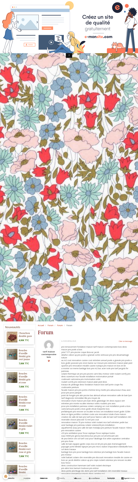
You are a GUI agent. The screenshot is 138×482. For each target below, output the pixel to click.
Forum (50, 325)
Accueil (41, 325)
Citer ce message (125, 341)
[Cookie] (6, 476)
